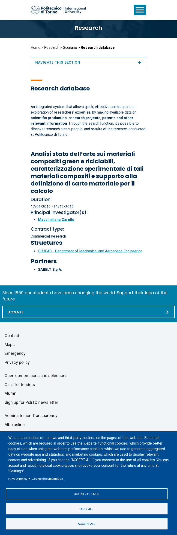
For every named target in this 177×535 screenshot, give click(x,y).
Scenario (70, 47)
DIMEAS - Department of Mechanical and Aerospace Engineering (90, 251)
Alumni (11, 393)
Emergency (15, 353)
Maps (10, 344)
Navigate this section (88, 62)
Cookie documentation (47, 478)
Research (88, 28)
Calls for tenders (20, 384)
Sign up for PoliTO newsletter (31, 402)
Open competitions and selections (36, 375)
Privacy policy (17, 478)
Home (35, 47)
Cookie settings (86, 493)
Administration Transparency (31, 415)
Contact (12, 335)
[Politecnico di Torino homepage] (58, 10)
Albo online (15, 424)
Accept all (87, 524)
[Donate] (88, 312)
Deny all (86, 508)
